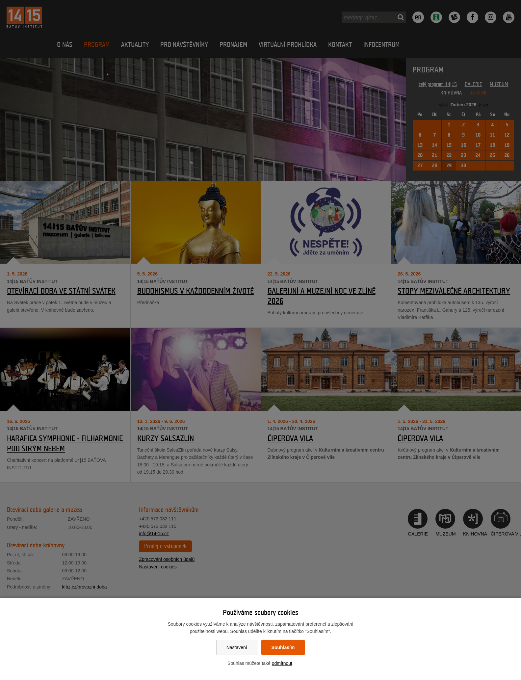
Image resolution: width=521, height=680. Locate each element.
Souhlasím (283, 647)
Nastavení (236, 647)
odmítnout (282, 663)
